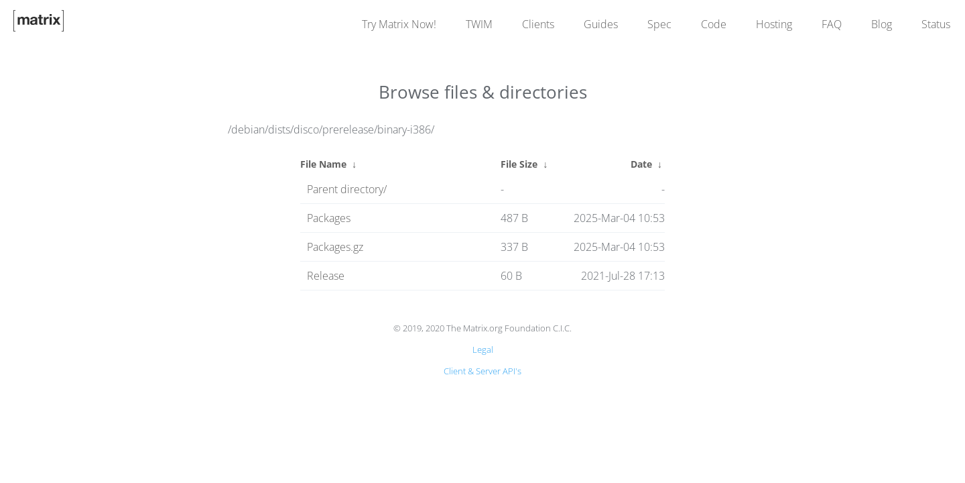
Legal (482, 349)
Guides (601, 24)
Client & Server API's (482, 371)
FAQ (832, 24)
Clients (538, 24)
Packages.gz (335, 246)
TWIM (479, 24)
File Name (323, 164)
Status (935, 24)
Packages (328, 218)
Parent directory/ (347, 189)
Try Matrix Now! (399, 24)
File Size (519, 164)
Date (641, 164)
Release (325, 275)
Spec (659, 24)
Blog (881, 24)
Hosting (774, 24)
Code (713, 24)
